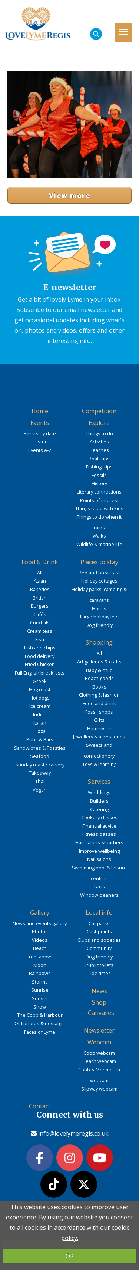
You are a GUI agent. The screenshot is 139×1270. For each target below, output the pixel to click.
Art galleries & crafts (99, 661)
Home (40, 411)
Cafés (39, 614)
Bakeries (40, 589)
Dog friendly (99, 625)
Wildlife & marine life (99, 544)
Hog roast (39, 689)
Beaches (99, 450)
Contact (39, 1106)
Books (99, 686)
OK (70, 1256)
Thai (39, 781)
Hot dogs (40, 697)
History (99, 483)
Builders (99, 800)
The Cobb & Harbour (40, 1015)
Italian (39, 723)
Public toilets (99, 965)
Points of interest (99, 500)
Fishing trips (99, 466)
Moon (39, 965)
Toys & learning (99, 764)
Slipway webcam (99, 1088)
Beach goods (99, 678)
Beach (40, 948)
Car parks (99, 923)
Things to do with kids (99, 508)
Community (99, 948)
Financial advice (99, 826)
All (39, 572)
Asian (40, 580)
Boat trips (99, 458)
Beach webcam (99, 1061)
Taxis (99, 886)
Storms (40, 981)
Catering (99, 809)
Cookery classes (99, 817)
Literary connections (99, 491)
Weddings (99, 792)
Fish (39, 639)
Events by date (40, 433)
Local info (99, 913)
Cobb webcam (99, 1053)
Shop (99, 1002)
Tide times (99, 973)
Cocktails (40, 622)
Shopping (99, 642)
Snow (39, 1006)
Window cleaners (99, 895)
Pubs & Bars (39, 739)
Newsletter (99, 1030)
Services (99, 782)
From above (40, 956)
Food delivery (39, 656)
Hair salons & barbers (99, 842)
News (99, 991)
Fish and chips (40, 647)
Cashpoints (99, 931)
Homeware (99, 728)
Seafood (39, 756)
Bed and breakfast (99, 572)
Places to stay (99, 562)
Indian (40, 714)
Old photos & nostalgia (39, 1023)
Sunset (40, 998)
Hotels (99, 608)
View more (69, 195)
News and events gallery (40, 923)
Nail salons (99, 859)
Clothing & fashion (99, 694)
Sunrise (40, 989)
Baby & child (99, 670)
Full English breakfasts (39, 672)
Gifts (99, 720)
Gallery (39, 913)
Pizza (40, 731)
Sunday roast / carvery (39, 764)
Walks (99, 535)
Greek (40, 681)
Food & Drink (39, 562)
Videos (39, 940)
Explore (99, 423)
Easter (40, 441)
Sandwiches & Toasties (40, 748)
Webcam (99, 1042)
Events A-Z (40, 450)
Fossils (99, 475)
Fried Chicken (40, 664)
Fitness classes (99, 834)
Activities (99, 441)
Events (39, 423)
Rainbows (40, 973)
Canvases (101, 1013)
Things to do (99, 433)
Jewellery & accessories (99, 736)
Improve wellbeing (99, 851)
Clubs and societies (99, 940)
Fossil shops (99, 711)
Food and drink (99, 703)
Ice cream (39, 706)
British (40, 597)
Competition (99, 411)
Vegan (40, 789)
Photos (40, 931)
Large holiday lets (99, 616)
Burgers (40, 606)
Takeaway (40, 772)
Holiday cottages (99, 580)
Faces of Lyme (39, 1032)
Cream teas (39, 631)
